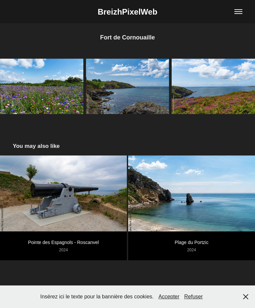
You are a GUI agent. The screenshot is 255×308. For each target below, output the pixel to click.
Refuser (193, 296)
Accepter (168, 296)
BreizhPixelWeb (127, 11)
